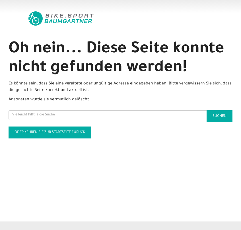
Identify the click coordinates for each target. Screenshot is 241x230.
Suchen (219, 116)
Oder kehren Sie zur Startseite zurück (50, 132)
